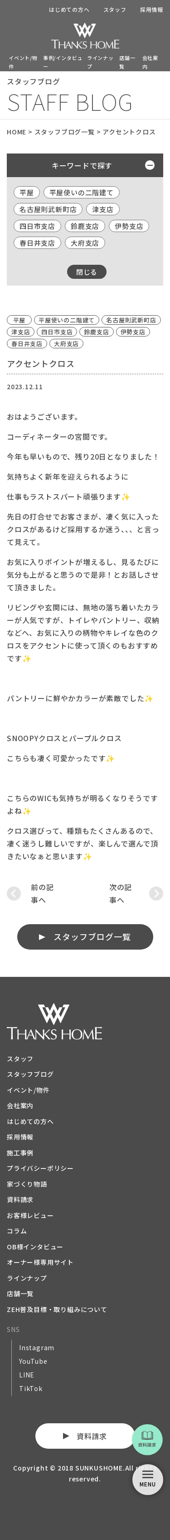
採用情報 (151, 9)
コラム (17, 1230)
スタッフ (114, 9)
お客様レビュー (30, 1215)
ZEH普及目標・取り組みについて (57, 1309)
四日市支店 (37, 226)
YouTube (33, 1361)
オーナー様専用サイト (40, 1262)
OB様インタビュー (35, 1246)
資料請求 (20, 1199)
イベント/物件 (23, 62)
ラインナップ (100, 62)
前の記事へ (42, 893)
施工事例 (20, 1152)
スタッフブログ (30, 1074)
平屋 (26, 192)
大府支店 (85, 243)
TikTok (31, 1388)
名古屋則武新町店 (48, 209)
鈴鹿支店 (85, 226)
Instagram (36, 1347)
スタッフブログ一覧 (92, 936)
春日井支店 (37, 243)
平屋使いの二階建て (81, 192)
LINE (26, 1375)
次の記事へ (120, 893)
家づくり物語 (27, 1183)
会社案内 (150, 62)
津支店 (102, 209)
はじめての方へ (69, 9)
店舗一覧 (127, 62)
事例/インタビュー (63, 62)
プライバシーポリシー (40, 1168)
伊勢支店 (129, 226)
